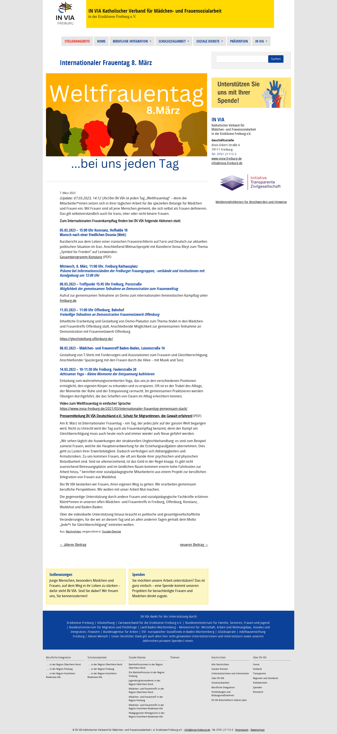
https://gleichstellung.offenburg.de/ (86, 339)
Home (101, 41)
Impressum (241, 729)
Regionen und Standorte (265, 678)
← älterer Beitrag (73, 545)
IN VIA (260, 41)
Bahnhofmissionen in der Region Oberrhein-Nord (146, 666)
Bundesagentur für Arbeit (120, 632)
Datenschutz (258, 729)
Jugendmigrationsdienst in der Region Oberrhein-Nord (144, 682)
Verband (257, 669)
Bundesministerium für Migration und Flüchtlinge (103, 627)
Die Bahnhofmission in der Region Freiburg (146, 674)
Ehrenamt (258, 692)
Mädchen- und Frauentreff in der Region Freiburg (146, 699)
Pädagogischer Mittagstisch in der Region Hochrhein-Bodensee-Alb (146, 715)
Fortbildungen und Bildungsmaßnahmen (222, 694)
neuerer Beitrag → (194, 545)
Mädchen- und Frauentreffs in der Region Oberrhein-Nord (146, 690)
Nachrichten (73, 531)
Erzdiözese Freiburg (80, 623)
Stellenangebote (77, 41)
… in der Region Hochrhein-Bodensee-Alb (61, 675)
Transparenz (259, 673)
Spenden (257, 687)
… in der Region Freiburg (59, 669)
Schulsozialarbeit (173, 41)
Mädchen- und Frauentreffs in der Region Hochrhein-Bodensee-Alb (146, 707)
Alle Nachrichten (220, 664)
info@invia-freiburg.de (226, 163)
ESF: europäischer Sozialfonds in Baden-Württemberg (178, 632)
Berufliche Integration (131, 41)
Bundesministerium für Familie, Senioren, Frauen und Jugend (227, 623)
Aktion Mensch (98, 636)
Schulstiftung (106, 623)
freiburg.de (68, 301)
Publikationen (260, 682)
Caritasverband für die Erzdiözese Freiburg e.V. (150, 623)
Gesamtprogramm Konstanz (81, 257)
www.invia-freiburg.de (226, 158)
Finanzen (94, 632)
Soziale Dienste (208, 41)
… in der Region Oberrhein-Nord (63, 664)
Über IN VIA (217, 678)
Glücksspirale (227, 632)
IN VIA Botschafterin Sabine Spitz (229, 700)
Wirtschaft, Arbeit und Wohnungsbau (226, 627)
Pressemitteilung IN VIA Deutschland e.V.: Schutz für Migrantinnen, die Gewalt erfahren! (126, 416)
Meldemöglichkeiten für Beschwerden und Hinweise (251, 202)
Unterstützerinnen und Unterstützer (230, 673)
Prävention (239, 41)
